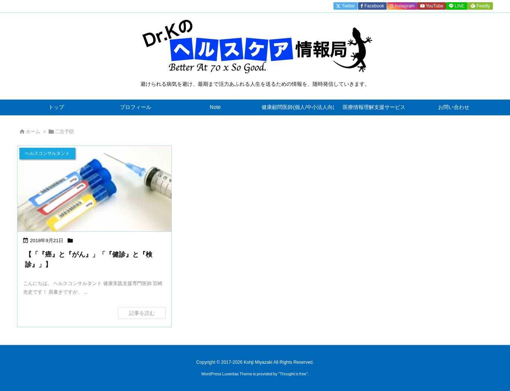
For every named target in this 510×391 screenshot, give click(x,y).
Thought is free (293, 374)
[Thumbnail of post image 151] (95, 189)
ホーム (33, 131)
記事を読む (142, 313)
